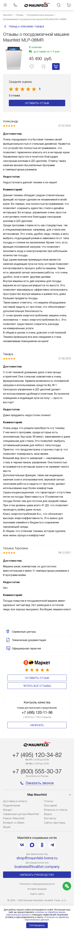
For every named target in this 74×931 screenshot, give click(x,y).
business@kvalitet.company (37, 867)
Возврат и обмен (13, 822)
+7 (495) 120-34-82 (37, 755)
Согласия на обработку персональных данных (47, 918)
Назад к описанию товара (23, 26)
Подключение (11, 805)
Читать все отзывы (37, 685)
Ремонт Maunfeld (13, 818)
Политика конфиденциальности (37, 884)
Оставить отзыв (37, 103)
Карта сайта (37, 894)
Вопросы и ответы (55, 809)
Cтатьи (48, 801)
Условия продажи (37, 889)
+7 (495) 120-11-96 (37, 712)
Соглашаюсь (37, 925)
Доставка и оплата (15, 801)
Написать (37, 725)
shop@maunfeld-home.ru (37, 858)
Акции (6, 827)
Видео (48, 814)
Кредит (7, 809)
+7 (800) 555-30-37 (37, 771)
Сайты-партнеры (54, 822)
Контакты (50, 818)
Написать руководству (37, 874)
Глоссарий (50, 805)
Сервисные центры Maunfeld (21, 814)
